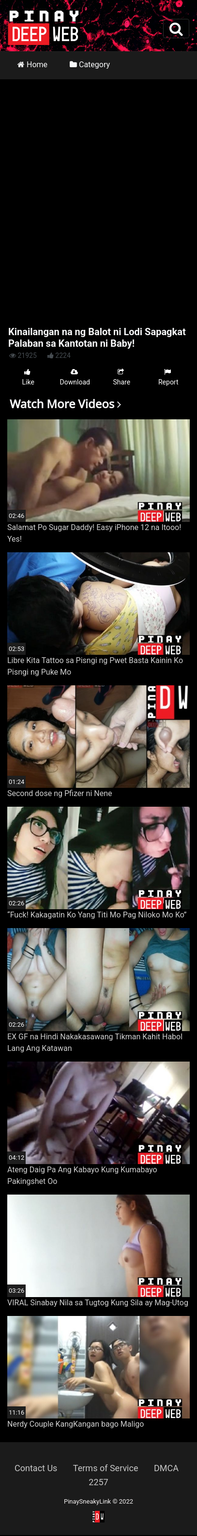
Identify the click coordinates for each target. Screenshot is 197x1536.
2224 (59, 355)
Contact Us (36, 1468)
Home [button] (32, 64)
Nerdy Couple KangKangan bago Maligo (75, 1424)
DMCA (166, 1468)
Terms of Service (105, 1468)
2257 (98, 1482)
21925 (23, 355)
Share (121, 377)
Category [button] (90, 64)
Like (28, 377)
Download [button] (75, 377)
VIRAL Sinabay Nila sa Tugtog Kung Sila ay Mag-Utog (97, 1302)
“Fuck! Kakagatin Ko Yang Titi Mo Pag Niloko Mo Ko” (97, 914)
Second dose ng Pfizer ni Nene (59, 793)
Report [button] (168, 377)
